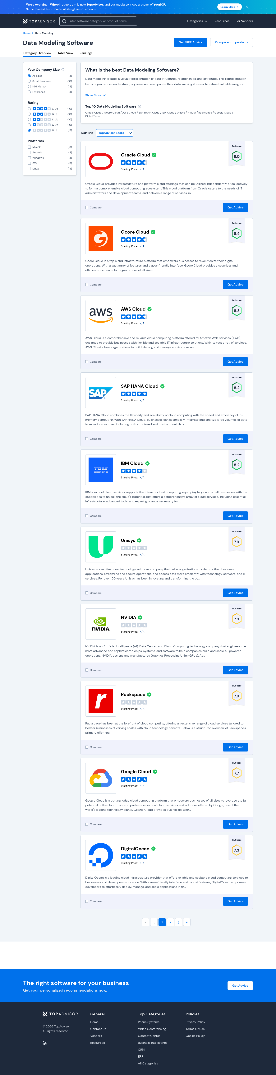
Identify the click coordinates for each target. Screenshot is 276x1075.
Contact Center (149, 1036)
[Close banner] (246, 7)
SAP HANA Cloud (140, 386)
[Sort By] (114, 133)
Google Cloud (136, 772)
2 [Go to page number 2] (170, 922)
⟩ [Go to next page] (178, 922)
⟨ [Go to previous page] (153, 922)
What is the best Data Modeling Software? (132, 70)
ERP (140, 1056)
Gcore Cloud (135, 232)
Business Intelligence (153, 1043)
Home (94, 1022)
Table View (65, 53)
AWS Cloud (133, 309)
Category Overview (37, 53)
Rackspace (133, 694)
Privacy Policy (195, 1022)
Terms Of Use (195, 1029)
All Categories (148, 1063)
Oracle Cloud (135, 155)
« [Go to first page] (145, 922)
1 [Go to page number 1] (162, 922)
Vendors (96, 1036)
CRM (141, 1050)
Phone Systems (148, 1022)
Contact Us (98, 1029)
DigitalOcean (135, 849)
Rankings (86, 53)
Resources (97, 1043)
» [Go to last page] (187, 922)
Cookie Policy (195, 1036)
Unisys (128, 540)
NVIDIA (128, 617)
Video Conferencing (152, 1029)
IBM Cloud (132, 463)
